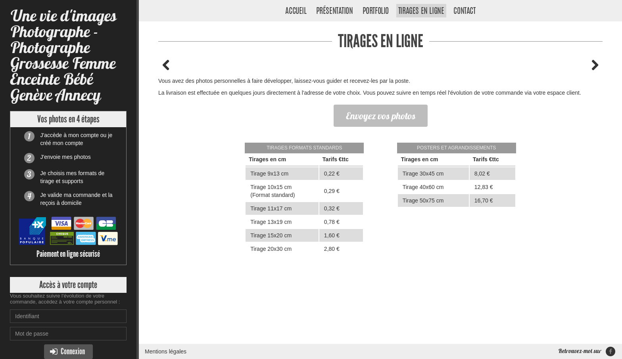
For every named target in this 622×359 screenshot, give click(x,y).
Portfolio (376, 11)
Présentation (334, 11)
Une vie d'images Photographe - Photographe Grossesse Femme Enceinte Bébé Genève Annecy (63, 55)
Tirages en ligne (421, 11)
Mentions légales (165, 351)
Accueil (295, 11)
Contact (464, 11)
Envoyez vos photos (380, 116)
